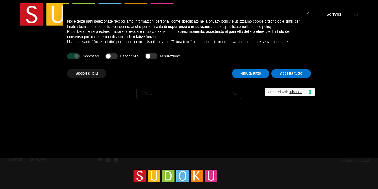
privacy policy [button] (220, 21)
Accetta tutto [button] (291, 73)
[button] (308, 12)
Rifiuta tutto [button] (250, 73)
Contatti (15, 159)
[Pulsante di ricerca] (235, 93)
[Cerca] (356, 15)
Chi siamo (38, 159)
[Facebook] (100, 160)
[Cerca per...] (182, 93)
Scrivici (333, 14)
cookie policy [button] (261, 26)
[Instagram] (116, 160)
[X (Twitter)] (108, 160)
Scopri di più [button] (87, 73)
